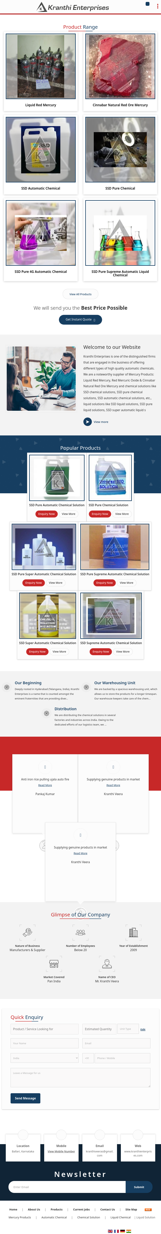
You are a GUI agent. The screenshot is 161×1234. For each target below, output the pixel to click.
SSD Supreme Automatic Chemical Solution (111, 643)
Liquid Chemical (121, 1217)
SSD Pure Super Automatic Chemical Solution (44, 574)
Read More (45, 785)
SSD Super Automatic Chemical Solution (47, 643)
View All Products (81, 294)
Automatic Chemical (54, 1217)
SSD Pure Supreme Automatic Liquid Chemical (120, 273)
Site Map (131, 1209)
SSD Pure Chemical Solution (108, 505)
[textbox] (128, 1029)
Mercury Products (20, 1217)
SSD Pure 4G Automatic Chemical (41, 271)
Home (13, 1209)
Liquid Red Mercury (40, 105)
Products (57, 1209)
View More (68, 514)
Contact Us (107, 1209)
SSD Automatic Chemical (40, 188)
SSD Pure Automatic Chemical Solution (57, 505)
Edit (142, 1029)
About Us (34, 1209)
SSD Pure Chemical (120, 188)
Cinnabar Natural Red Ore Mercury (120, 105)
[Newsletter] (67, 1187)
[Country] (45, 1058)
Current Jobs (81, 1209)
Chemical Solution (88, 1217)
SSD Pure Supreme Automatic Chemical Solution (114, 574)
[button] (61, 1151)
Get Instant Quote (80, 320)
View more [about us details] (101, 422)
